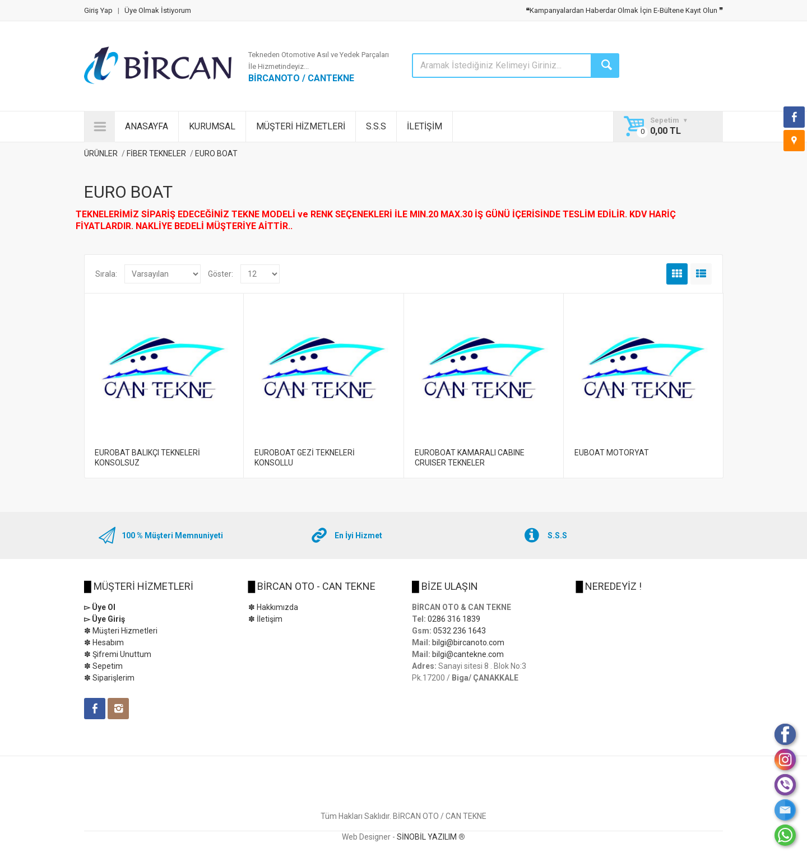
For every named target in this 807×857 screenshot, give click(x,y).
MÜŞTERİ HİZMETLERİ (300, 126)
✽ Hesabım (104, 642)
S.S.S (376, 126)
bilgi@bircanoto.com (468, 642)
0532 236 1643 (459, 630)
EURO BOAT (216, 153)
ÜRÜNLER (101, 153)
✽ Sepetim (103, 666)
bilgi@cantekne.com (468, 654)
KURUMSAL (212, 126)
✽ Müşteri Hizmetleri (120, 630)
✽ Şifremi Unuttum (117, 654)
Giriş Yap (98, 10)
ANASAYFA (146, 126)
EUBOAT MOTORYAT (611, 452)
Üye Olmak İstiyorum (157, 10)
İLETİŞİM (424, 126)
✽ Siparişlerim (109, 677)
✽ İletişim (265, 618)
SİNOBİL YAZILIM (427, 836)
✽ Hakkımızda (273, 607)
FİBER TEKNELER (157, 153)
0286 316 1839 (454, 618)
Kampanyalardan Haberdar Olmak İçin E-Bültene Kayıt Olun (624, 10)
